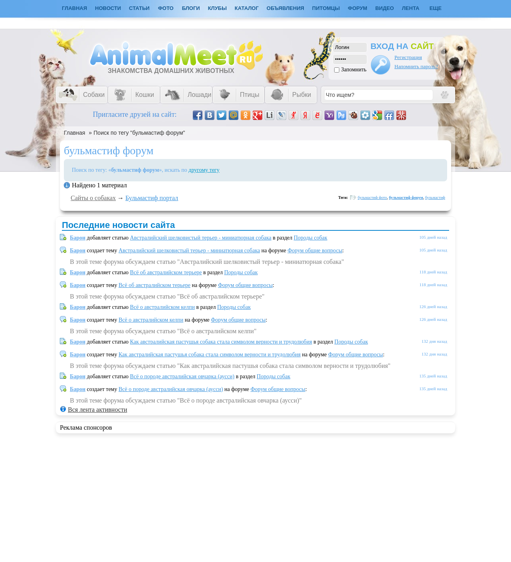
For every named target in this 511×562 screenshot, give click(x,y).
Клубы (217, 8)
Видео (384, 8)
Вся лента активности (97, 409)
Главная (74, 133)
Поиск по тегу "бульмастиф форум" (139, 133)
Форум (357, 8)
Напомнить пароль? (416, 66)
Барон (77, 238)
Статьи (139, 8)
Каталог (247, 8)
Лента (411, 8)
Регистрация (408, 57)
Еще (436, 8)
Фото (166, 8)
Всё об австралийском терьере (166, 272)
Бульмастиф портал (151, 198)
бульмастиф (435, 197)
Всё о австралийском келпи (162, 307)
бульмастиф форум (406, 197)
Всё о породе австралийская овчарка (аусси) (182, 376)
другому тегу (204, 170)
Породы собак (310, 238)
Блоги (191, 8)
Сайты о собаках (93, 198)
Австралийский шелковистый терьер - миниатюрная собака (200, 238)
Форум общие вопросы (314, 250)
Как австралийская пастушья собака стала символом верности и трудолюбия (221, 342)
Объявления (285, 8)
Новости (108, 8)
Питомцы (326, 8)
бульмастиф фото (372, 197)
